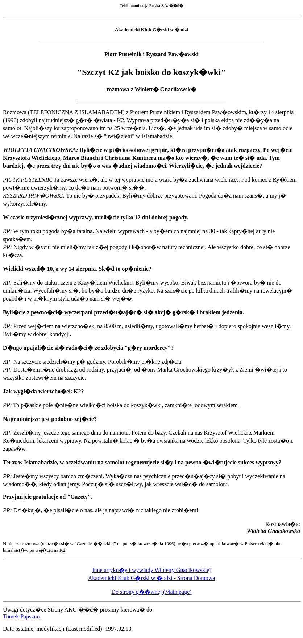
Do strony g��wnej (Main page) (151, 592)
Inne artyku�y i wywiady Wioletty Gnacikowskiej (151, 570)
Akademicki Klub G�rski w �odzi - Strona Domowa (151, 578)
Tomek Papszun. (22, 616)
